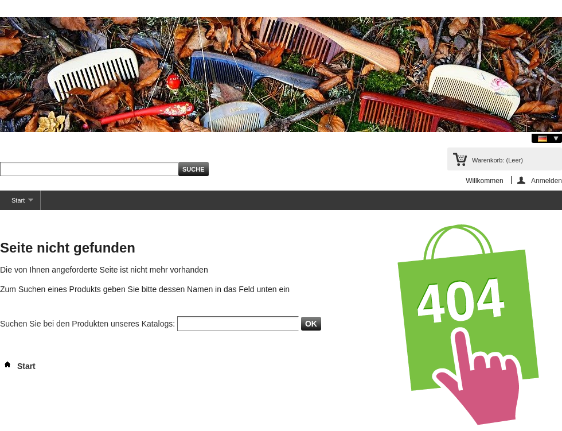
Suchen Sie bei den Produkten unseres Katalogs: (87, 323)
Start (16, 203)
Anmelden (546, 180)
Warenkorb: (497, 160)
